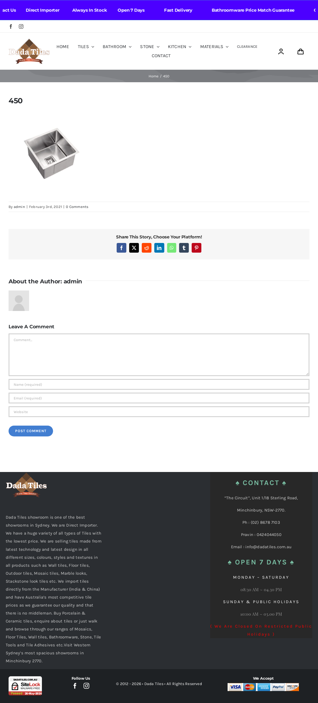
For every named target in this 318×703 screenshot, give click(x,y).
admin (19, 207)
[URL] (159, 411)
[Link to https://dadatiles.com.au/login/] (281, 51)
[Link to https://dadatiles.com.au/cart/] (300, 51)
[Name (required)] (159, 384)
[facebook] (11, 26)
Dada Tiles (153, 683)
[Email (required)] (159, 398)
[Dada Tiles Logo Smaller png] (29, 40)
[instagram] (21, 26)
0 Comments (77, 207)
